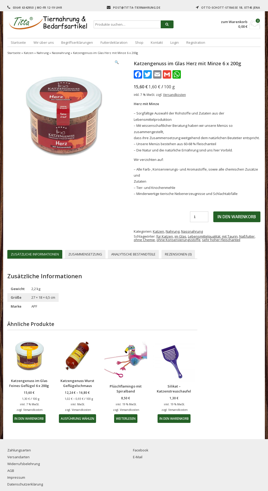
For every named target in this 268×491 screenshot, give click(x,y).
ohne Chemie (144, 239)
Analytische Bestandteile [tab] (133, 254)
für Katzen (164, 236)
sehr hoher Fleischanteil (221, 239)
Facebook (140, 450)
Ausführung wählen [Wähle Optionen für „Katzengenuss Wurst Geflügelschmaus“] (77, 418)
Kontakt (157, 42)
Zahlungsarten (19, 450)
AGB (10, 470)
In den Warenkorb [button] (29, 418)
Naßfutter (247, 236)
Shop (139, 42)
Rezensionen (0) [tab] (178, 254)
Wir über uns (44, 42)
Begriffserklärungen (77, 42)
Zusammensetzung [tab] (85, 254)
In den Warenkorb (236, 217)
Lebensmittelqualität (204, 236)
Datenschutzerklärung (25, 484)
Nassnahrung (61, 53)
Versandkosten (174, 94)
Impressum (16, 477)
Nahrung (43, 53)
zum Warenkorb (234, 22)
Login (174, 42)
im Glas (180, 236)
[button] (117, 62)
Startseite (18, 42)
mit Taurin (230, 236)
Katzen (29, 53)
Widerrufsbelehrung (23, 463)
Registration (195, 42)
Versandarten (18, 457)
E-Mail (137, 457)
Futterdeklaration (113, 42)
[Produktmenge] (199, 216)
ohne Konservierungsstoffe (178, 239)
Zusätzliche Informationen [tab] (35, 254)
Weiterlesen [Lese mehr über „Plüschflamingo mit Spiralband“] (126, 418)
